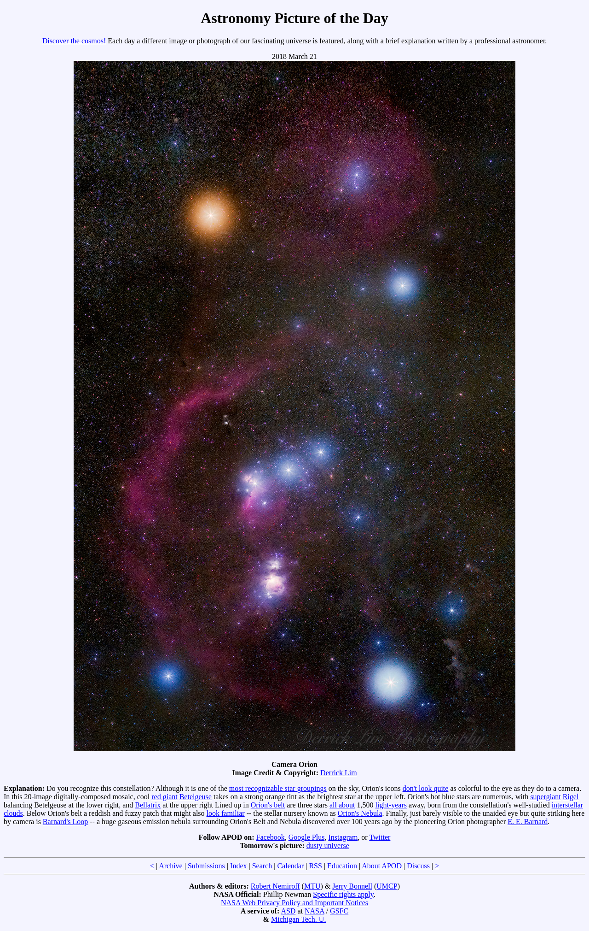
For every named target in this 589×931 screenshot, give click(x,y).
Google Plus (307, 837)
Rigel (571, 797)
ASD (288, 911)
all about (342, 805)
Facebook (270, 837)
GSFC (339, 911)
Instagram (343, 837)
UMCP (386, 886)
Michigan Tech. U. (298, 919)
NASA (314, 911)
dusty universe (327, 845)
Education (342, 866)
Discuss (418, 866)
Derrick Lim (338, 773)
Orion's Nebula (360, 813)
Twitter (379, 837)
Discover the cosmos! (74, 41)
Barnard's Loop (65, 821)
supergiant (545, 797)
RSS (315, 866)
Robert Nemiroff (275, 886)
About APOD (382, 866)
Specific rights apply (343, 894)
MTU (312, 886)
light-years (391, 805)
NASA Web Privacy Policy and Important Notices (294, 903)
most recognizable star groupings (278, 788)
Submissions (206, 866)
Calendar (290, 866)
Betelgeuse (195, 797)
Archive (171, 866)
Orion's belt (268, 805)
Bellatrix (148, 805)
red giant (164, 797)
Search (262, 866)
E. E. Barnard (528, 821)
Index (238, 866)
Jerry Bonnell (352, 886)
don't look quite (426, 788)
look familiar (226, 813)
